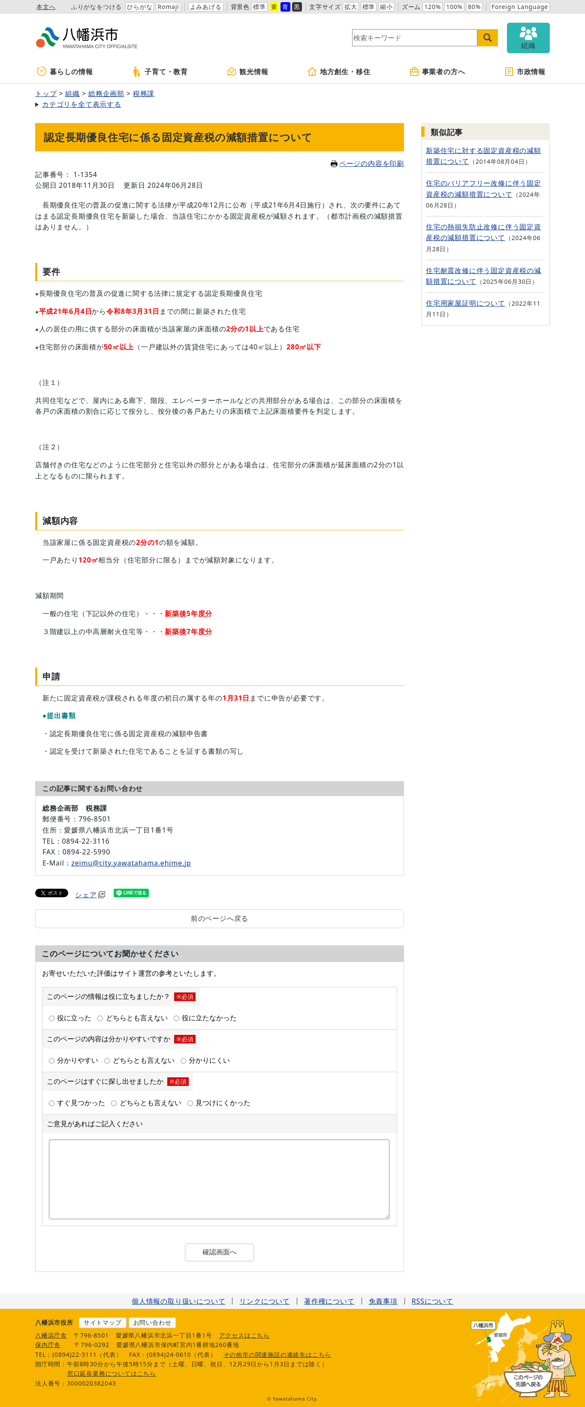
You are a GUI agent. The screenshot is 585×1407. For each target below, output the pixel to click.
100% (454, 7)
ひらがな (139, 7)
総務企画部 (106, 93)
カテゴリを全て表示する (81, 104)
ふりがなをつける (96, 7)
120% (432, 7)
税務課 (143, 93)
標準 (259, 7)
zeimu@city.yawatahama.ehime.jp (131, 863)
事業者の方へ (437, 71)
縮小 (386, 7)
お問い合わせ (152, 1322)
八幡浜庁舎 (51, 1335)
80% (474, 7)
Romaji (168, 7)
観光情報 (247, 71)
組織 (72, 93)
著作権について (329, 1301)
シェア (90, 894)
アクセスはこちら (244, 1335)
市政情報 (525, 71)
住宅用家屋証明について (465, 303)
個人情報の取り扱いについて (178, 1301)
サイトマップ (103, 1322)
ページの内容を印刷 (367, 163)
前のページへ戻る (219, 918)
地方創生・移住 (339, 71)
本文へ (45, 7)
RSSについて (432, 1301)
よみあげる (206, 7)
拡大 (350, 7)
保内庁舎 (47, 1345)
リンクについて (264, 1301)
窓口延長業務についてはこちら (111, 1373)
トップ (46, 93)
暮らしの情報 (65, 71)
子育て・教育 (160, 71)
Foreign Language (520, 7)
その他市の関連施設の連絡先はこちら (277, 1354)
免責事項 (383, 1301)
